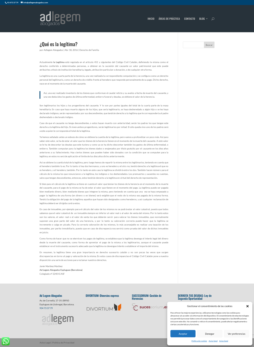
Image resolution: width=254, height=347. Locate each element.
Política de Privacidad (63, 342)
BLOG (202, 19)
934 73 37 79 (46, 308)
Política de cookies (199, 341)
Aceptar (183, 333)
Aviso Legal (45, 342)
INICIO (151, 19)
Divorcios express (110, 295)
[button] (247, 306)
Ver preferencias (236, 333)
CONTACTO (189, 19)
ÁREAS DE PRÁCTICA (169, 19)
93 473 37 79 (12, 2)
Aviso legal (213, 341)
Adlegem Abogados (53, 50)
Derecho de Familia (89, 50)
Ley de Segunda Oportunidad (195, 297)
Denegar (209, 333)
